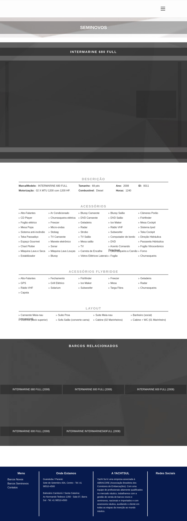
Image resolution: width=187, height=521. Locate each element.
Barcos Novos (15, 479)
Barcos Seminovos (18, 483)
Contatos (12, 487)
